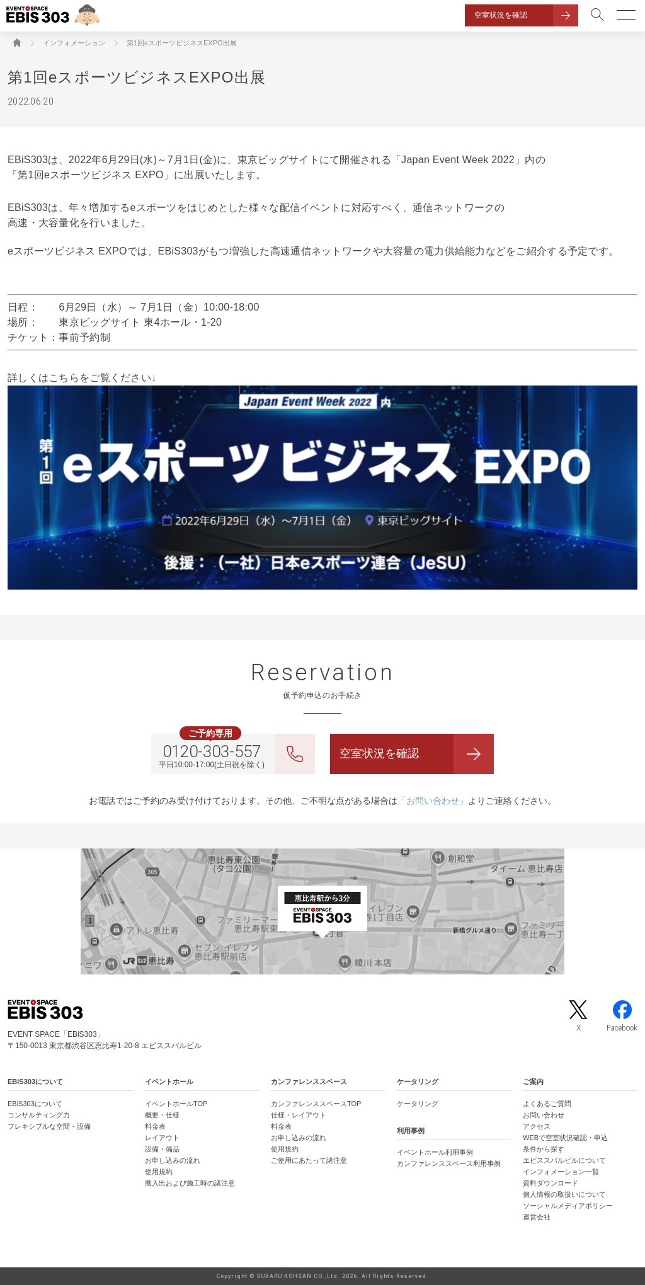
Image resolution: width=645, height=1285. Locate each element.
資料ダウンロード (550, 1183)
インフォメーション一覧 (561, 1171)
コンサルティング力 (39, 1115)
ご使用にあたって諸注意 (309, 1160)
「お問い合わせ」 (432, 801)
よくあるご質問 (547, 1103)
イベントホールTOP (176, 1103)
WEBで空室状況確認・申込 (565, 1137)
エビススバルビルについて (564, 1160)
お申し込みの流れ (172, 1160)
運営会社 (537, 1217)
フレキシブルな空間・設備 (49, 1126)
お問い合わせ (543, 1115)
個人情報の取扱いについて (564, 1194)
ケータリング (417, 1103)
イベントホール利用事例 (435, 1152)
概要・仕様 (162, 1115)
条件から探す (543, 1149)
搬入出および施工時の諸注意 (190, 1183)
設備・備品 (162, 1149)
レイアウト (162, 1137)
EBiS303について (35, 1103)
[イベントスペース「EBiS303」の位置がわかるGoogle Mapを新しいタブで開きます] (322, 911)
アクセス (537, 1126)
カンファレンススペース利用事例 (449, 1163)
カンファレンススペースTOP (316, 1103)
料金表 (155, 1126)
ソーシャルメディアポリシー (568, 1205)
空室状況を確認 (500, 15)
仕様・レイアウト (298, 1115)
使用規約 (159, 1171)
